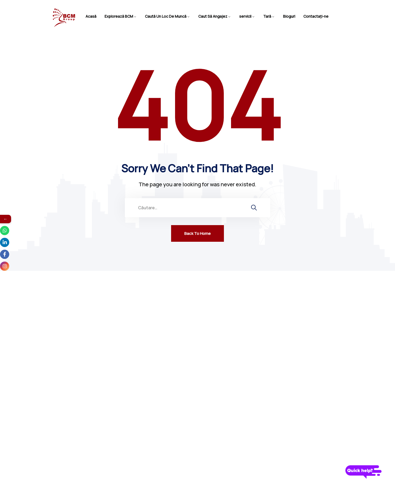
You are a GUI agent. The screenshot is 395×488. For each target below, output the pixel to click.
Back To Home (197, 233)
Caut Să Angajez (212, 16)
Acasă (91, 16)
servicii (245, 16)
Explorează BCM (119, 16)
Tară (267, 16)
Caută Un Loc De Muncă (165, 16)
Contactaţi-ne (315, 16)
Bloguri (289, 16)
